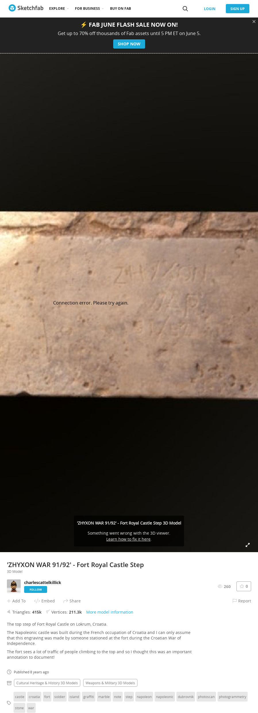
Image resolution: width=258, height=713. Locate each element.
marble (104, 696)
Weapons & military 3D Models (110, 683)
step (129, 696)
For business (87, 8)
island (74, 696)
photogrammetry (232, 696)
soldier (59, 696)
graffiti (88, 696)
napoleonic (165, 696)
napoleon (144, 696)
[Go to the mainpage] (26, 8)
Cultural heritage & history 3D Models (47, 683)
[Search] (185, 8)
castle (19, 696)
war (31, 708)
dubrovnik (186, 696)
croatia (34, 696)
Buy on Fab (120, 8)
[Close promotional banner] (254, 21)
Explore (57, 8)
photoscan (206, 696)
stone (19, 708)
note (117, 696)
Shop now (129, 44)
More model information (109, 612)
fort (47, 696)
